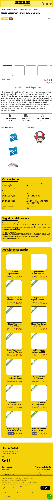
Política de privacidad (9, 472)
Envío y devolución (41, 472)
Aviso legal (5, 469)
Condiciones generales (42, 469)
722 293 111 (9, 457)
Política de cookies (8, 474)
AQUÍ (10, 497)
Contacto (38, 474)
